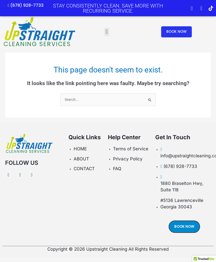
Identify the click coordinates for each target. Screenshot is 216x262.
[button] (106, 32)
